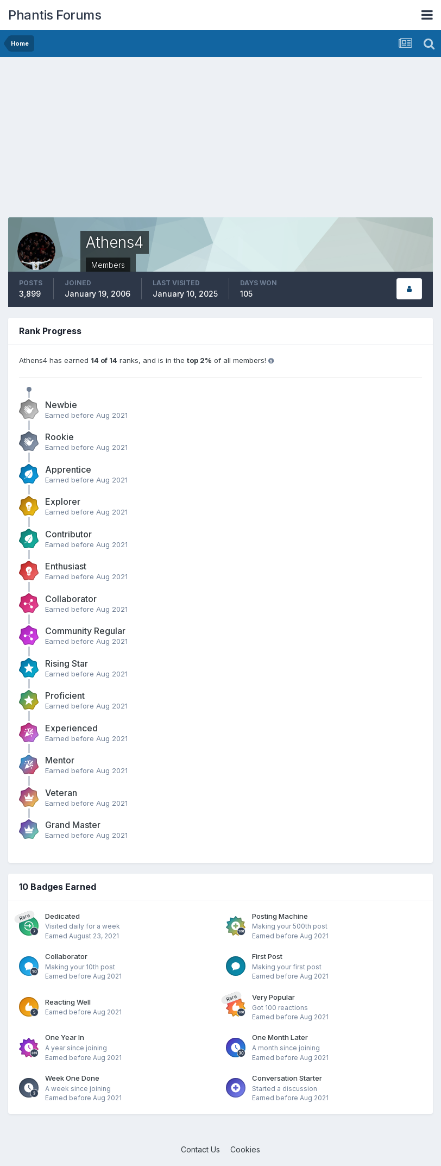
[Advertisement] (135, 141)
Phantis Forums (54, 15)
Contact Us (200, 1149)
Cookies (245, 1149)
